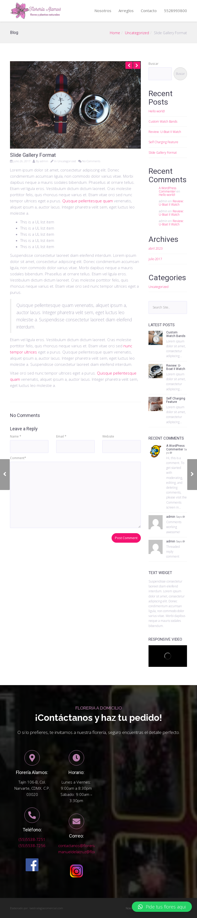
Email (61, 436)
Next (136, 65)
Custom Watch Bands (163, 121)
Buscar (154, 63)
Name (15, 436)
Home (115, 32)
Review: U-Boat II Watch (165, 132)
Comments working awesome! (173, 527)
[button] (162, 907)
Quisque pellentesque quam (87, 200)
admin (44, 161)
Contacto (149, 10)
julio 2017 (155, 259)
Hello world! (157, 111)
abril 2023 (156, 248)
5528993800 (175, 10)
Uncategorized (137, 32)
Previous (129, 65)
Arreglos (126, 10)
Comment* (18, 458)
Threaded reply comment (173, 551)
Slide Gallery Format (163, 152)
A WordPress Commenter (167, 190)
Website (108, 436)
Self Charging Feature (163, 142)
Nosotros (102, 10)
